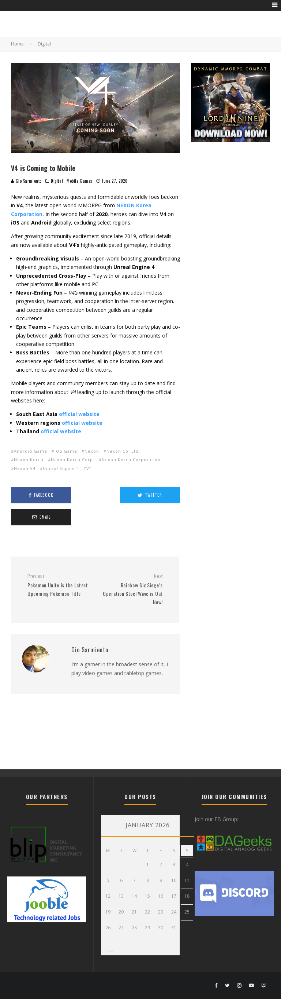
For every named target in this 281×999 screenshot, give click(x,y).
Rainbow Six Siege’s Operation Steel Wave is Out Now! (132, 567)
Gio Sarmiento (26, 181)
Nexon (92, 451)
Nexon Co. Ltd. (123, 451)
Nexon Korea (29, 459)
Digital (57, 180)
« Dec (108, 951)
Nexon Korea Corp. (72, 459)
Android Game (30, 451)
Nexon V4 (24, 468)
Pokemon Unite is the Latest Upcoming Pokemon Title (58, 563)
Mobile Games (80, 180)
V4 (89, 468)
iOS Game (66, 451)
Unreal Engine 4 (61, 468)
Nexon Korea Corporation (131, 459)
